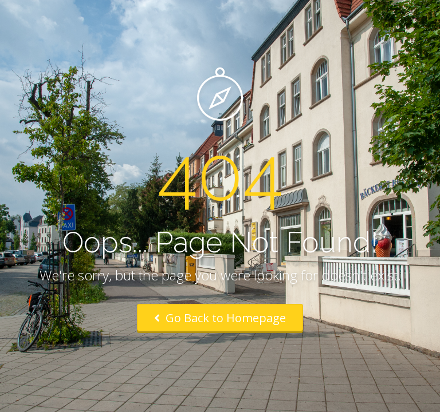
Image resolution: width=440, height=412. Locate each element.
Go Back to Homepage (220, 318)
